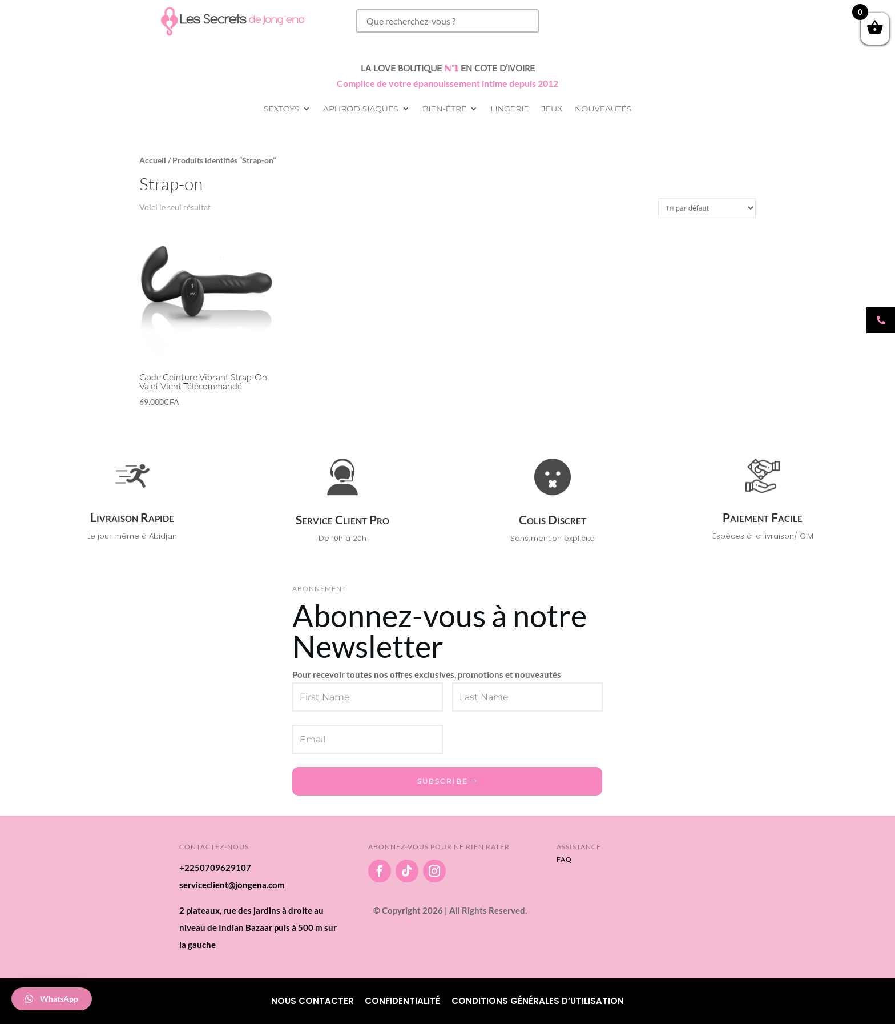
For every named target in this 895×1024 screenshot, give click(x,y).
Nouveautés (603, 109)
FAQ (564, 859)
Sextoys (281, 109)
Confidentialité (402, 1001)
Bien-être (444, 109)
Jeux (552, 109)
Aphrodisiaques (360, 109)
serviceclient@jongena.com (232, 885)
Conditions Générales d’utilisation (537, 1001)
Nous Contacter (312, 1001)
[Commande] (707, 208)
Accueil (152, 160)
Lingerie (509, 109)
